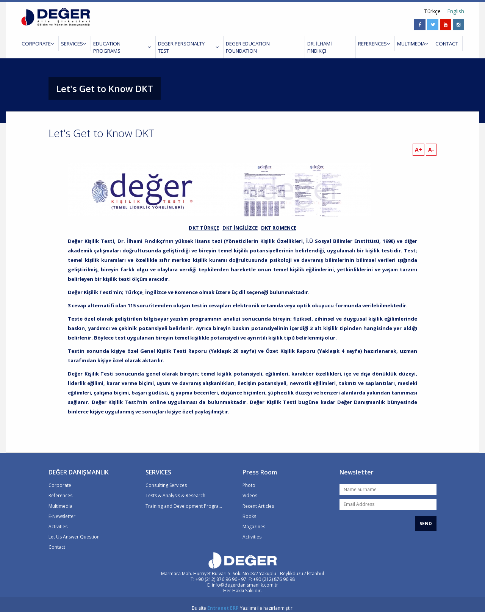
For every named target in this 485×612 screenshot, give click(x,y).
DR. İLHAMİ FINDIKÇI (322, 43)
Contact (56, 540)
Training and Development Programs (184, 499)
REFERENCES (366, 43)
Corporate (59, 478)
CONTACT (436, 43)
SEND (425, 516)
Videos (249, 488)
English (455, 11)
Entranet (218, 601)
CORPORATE (36, 43)
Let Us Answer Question (74, 529)
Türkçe (432, 11)
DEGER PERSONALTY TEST (183, 43)
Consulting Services (166, 478)
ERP (234, 601)
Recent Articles (258, 499)
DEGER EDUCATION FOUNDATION (257, 43)
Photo (248, 478)
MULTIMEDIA (403, 43)
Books (249, 509)
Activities (57, 519)
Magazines (253, 519)
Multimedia (60, 499)
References (60, 488)
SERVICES (70, 43)
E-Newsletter (61, 509)
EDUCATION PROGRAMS (117, 43)
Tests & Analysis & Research (175, 488)
